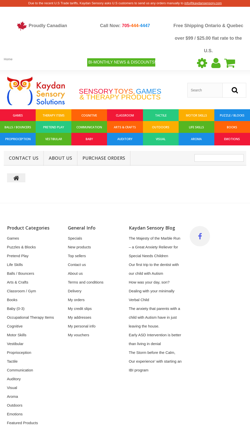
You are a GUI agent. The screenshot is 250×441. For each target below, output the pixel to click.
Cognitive (89, 115)
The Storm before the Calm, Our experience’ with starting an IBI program (155, 361)
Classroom (125, 115)
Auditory (124, 139)
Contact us (77, 264)
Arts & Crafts (125, 127)
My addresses (79, 317)
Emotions (232, 139)
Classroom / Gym (21, 291)
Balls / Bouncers (18, 127)
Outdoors (160, 127)
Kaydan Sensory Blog (152, 228)
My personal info (81, 326)
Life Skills (196, 127)
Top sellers (77, 256)
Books (232, 127)
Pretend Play (53, 127)
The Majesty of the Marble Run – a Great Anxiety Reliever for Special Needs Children (154, 247)
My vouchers (78, 335)
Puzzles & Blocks (21, 247)
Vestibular (53, 139)
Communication (89, 127)
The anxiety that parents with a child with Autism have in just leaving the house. (154, 317)
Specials (75, 238)
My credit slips (80, 308)
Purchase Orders (103, 158)
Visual (161, 139)
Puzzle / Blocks (232, 115)
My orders (76, 300)
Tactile (161, 115)
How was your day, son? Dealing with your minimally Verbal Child (152, 291)
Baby (89, 139)
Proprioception (18, 139)
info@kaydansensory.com (203, 3)
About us (60, 158)
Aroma (196, 139)
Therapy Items (53, 115)
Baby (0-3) (16, 308)
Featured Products (22, 423)
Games (18, 115)
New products (79, 247)
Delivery (74, 291)
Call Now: (125, 25)
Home (8, 59)
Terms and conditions (86, 282)
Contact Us (23, 158)
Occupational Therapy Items (30, 317)
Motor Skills (196, 115)
